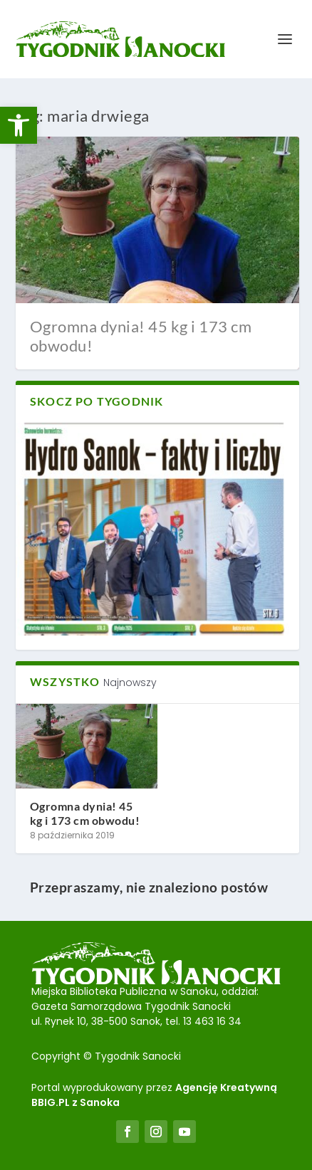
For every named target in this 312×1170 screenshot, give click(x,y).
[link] (18, 125)
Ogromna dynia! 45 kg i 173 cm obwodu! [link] (141, 335)
